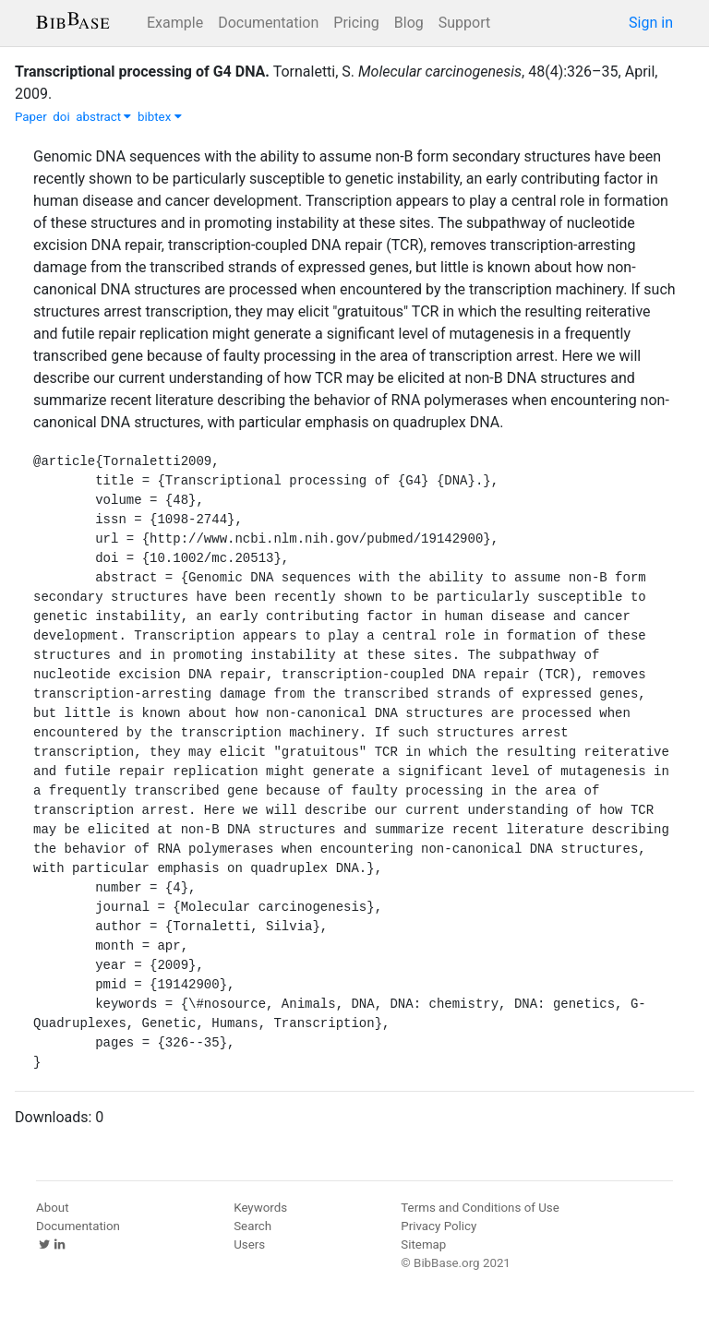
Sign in (651, 22)
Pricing (356, 22)
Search (252, 1226)
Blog (409, 22)
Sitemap (423, 1244)
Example (175, 22)
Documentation (268, 22)
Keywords (260, 1207)
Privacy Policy (438, 1226)
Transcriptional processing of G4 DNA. (142, 71)
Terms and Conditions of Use (480, 1207)
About (52, 1207)
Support (464, 22)
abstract (103, 117)
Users (249, 1244)
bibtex (160, 117)
